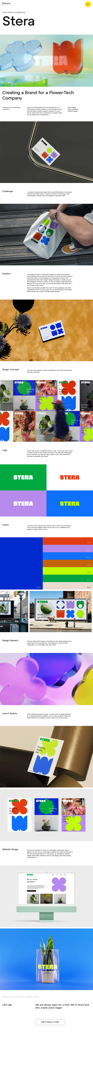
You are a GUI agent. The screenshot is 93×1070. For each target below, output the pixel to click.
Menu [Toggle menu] (88, 4)
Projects (29, 997)
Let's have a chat (50, 1022)
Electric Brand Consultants (13, 997)
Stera (36, 997)
